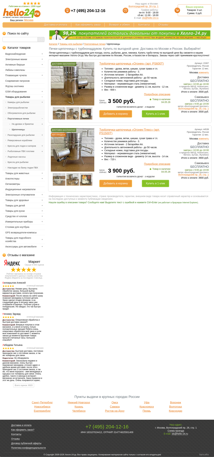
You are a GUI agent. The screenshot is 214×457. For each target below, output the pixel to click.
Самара (115, 406)
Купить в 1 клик (155, 113)
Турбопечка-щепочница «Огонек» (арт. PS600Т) (131, 63)
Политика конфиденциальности (28, 447)
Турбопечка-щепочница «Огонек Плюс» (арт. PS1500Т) (129, 131)
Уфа (146, 402)
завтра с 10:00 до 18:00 (196, 84)
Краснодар (175, 410)
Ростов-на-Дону (115, 410)
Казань (79, 406)
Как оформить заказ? (22, 429)
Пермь (147, 410)
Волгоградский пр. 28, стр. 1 (193, 108)
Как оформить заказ (88, 24)
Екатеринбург (42, 410)
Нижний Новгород (79, 402)
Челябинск (78, 410)
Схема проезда (176, 430)
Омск (115, 402)
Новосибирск (42, 406)
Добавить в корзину (115, 113)
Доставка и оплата (55, 24)
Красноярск (147, 406)
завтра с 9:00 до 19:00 (197, 103)
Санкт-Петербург (42, 402)
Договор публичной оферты (26, 443)
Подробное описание (157, 94)
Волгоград (175, 406)
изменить (204, 72)
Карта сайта (204, 454)
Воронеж (175, 402)
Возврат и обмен (119, 24)
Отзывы (163, 24)
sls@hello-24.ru (150, 18)
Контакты (144, 24)
